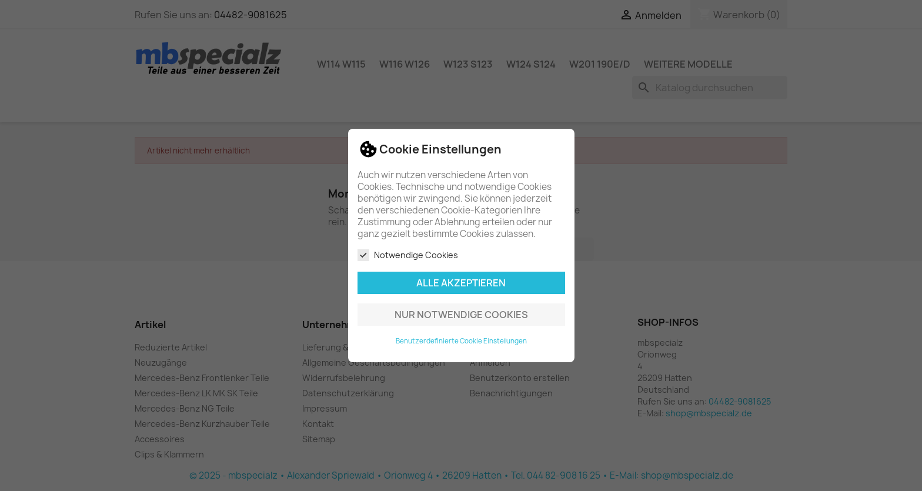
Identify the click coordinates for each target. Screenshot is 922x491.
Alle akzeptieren (461, 282)
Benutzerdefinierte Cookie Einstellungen (461, 341)
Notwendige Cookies (408, 255)
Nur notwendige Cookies (461, 314)
